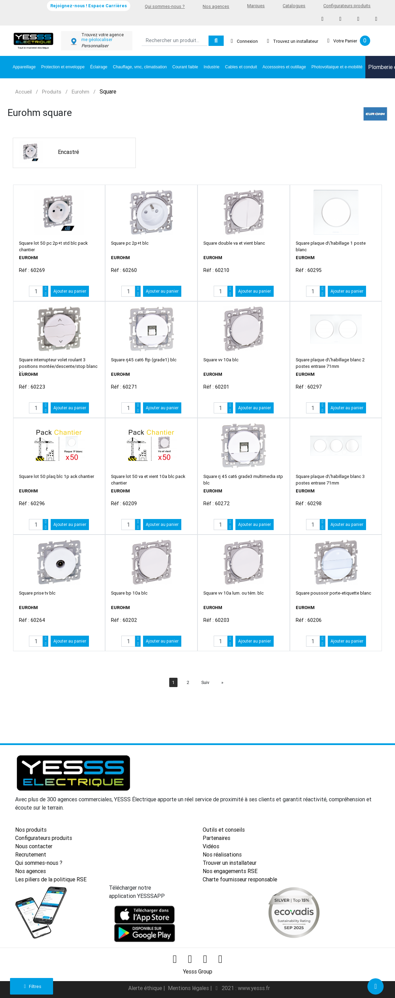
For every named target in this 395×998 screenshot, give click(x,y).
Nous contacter (33, 846)
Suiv (205, 682)
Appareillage (24, 67)
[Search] (174, 41)
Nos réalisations (222, 854)
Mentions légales (189, 987)
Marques (256, 6)
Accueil (23, 91)
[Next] (222, 682)
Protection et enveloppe (62, 67)
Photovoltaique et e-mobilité (337, 67)
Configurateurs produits (347, 6)
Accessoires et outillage (284, 67)
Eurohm (80, 91)
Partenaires (216, 837)
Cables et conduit (241, 67)
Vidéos (211, 846)
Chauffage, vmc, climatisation (140, 67)
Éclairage (98, 67)
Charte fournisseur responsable (240, 879)
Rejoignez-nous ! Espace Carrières (88, 6)
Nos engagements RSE (230, 871)
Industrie (212, 67)
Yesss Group (197, 970)
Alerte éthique (145, 987)
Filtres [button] (31, 986)
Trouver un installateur (229, 862)
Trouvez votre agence (102, 34)
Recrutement (30, 854)
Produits (51, 91)
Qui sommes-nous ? (165, 6)
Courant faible (185, 67)
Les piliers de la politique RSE (51, 879)
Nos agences (216, 6)
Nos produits (31, 829)
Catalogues (294, 6)
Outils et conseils (224, 829)
